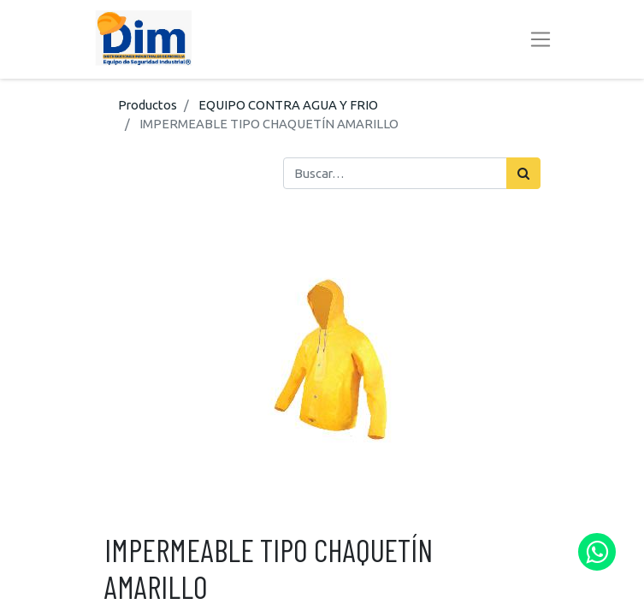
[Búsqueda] (523, 172)
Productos (147, 105)
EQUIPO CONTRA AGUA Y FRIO (288, 105)
